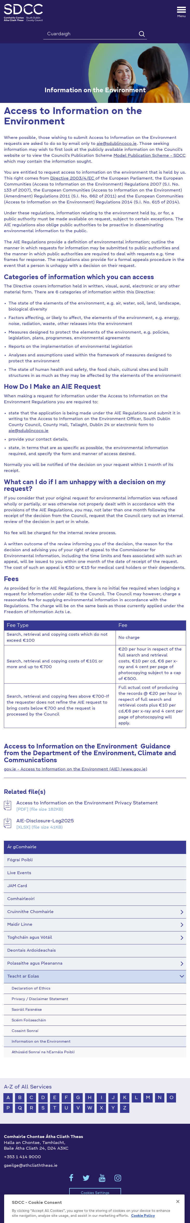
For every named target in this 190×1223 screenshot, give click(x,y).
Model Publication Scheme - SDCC (150, 156)
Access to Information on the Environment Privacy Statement (87, 803)
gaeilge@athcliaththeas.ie (31, 1166)
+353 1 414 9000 (22, 1157)
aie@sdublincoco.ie (117, 144)
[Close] (177, 1218)
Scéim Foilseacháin (32, 1209)
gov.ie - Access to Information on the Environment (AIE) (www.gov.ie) (75, 769)
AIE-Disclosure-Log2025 (45, 821)
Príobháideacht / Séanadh (84, 1209)
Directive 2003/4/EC (72, 178)
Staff (172, 1209)
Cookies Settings (95, 1193)
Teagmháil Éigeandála (138, 1209)
